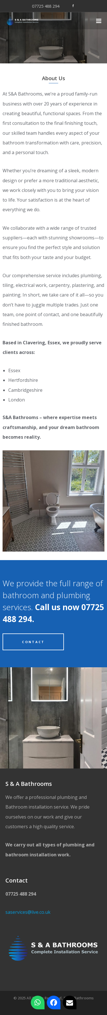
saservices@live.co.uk (28, 912)
